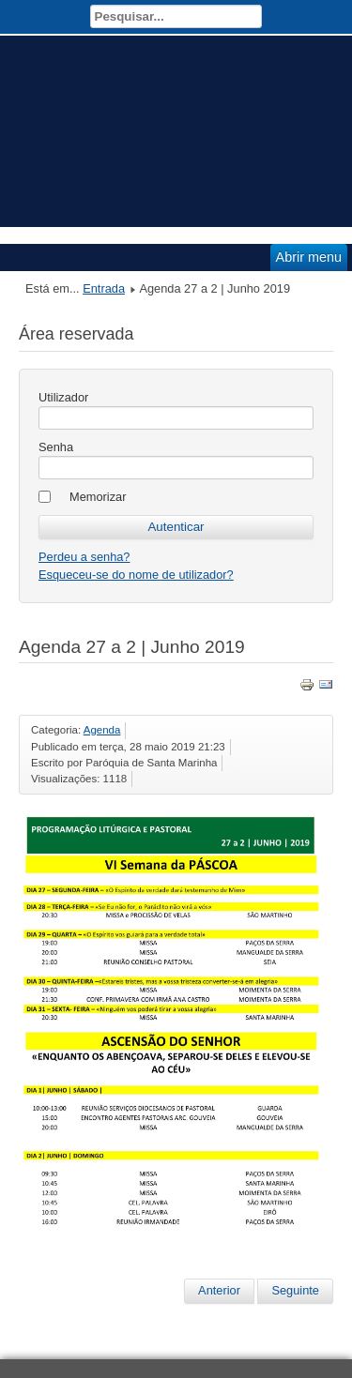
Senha (55, 447)
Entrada (104, 288)
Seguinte (295, 1290)
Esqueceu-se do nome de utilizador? (136, 575)
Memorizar (97, 497)
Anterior (219, 1290)
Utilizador (63, 397)
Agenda (102, 729)
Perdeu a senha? (84, 557)
